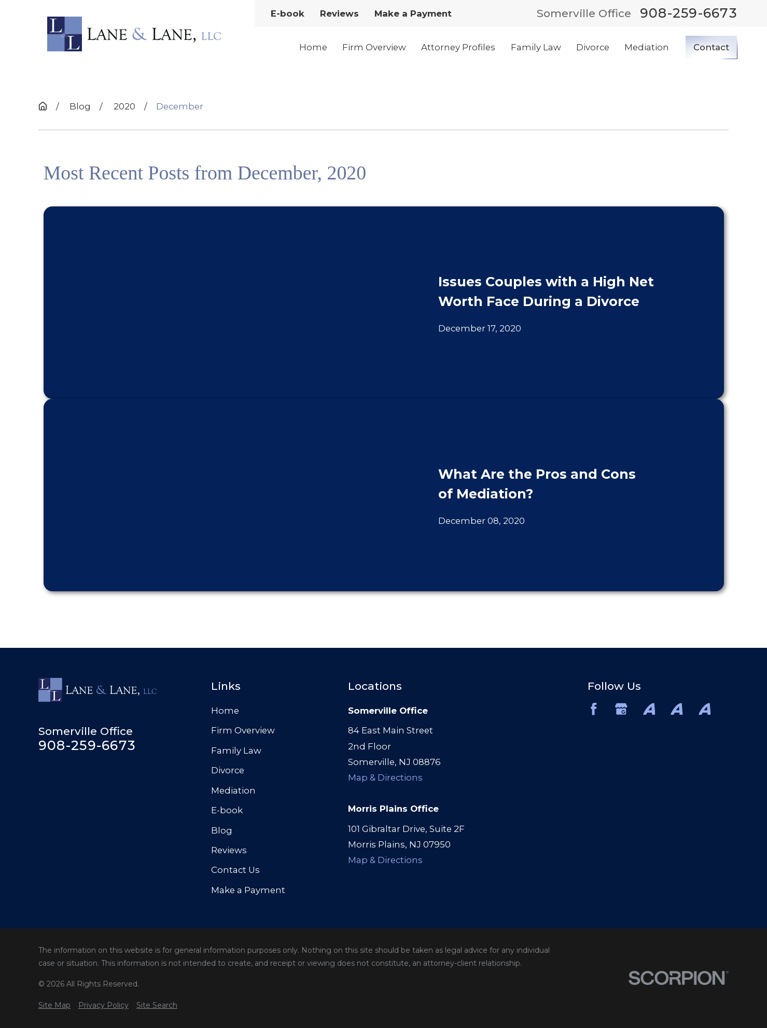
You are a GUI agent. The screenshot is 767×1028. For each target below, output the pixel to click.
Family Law (236, 750)
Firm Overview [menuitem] (374, 47)
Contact (711, 47)
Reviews (339, 13)
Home (225, 710)
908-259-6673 (688, 13)
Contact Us (235, 870)
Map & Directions (385, 777)
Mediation (233, 790)
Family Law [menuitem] (536, 47)
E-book (287, 13)
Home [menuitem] (313, 47)
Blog (221, 830)
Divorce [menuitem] (592, 47)
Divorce (227, 770)
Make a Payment (413, 13)
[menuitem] (54, 1005)
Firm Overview (243, 730)
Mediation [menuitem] (646, 47)
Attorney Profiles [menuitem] (458, 47)
